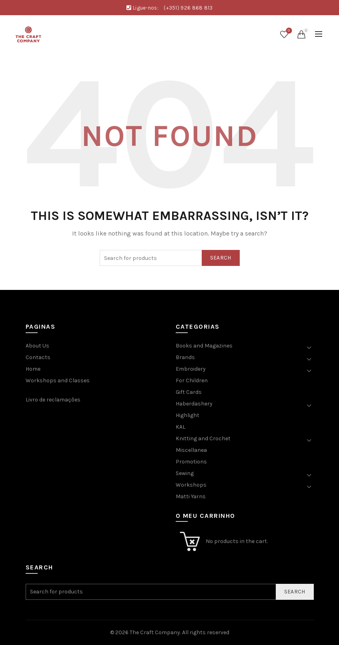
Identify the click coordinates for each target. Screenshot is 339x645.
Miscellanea (191, 450)
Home (33, 368)
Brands (185, 357)
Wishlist (288, 31)
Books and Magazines (204, 345)
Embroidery (191, 368)
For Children (192, 380)
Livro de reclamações (53, 399)
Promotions (191, 461)
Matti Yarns (191, 496)
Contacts (38, 357)
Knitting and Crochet (203, 438)
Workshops (191, 484)
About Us (37, 345)
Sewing (185, 473)
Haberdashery (194, 403)
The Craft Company (155, 632)
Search (220, 257)
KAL (180, 426)
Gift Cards (189, 392)
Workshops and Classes (58, 380)
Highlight (187, 415)
